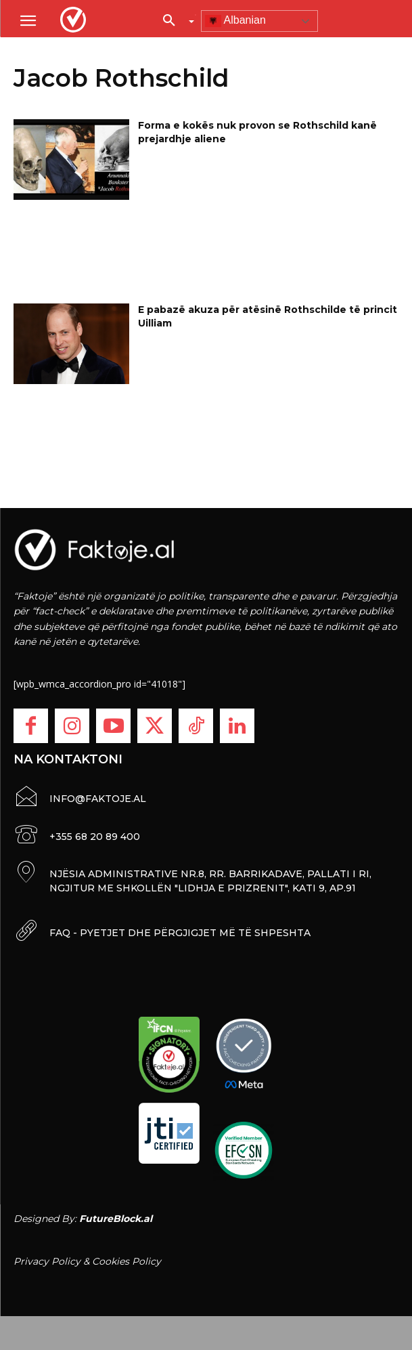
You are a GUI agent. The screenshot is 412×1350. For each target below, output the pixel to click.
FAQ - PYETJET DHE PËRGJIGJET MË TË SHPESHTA (180, 933)
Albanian (235, 21)
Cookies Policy (126, 1261)
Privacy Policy (47, 1261)
